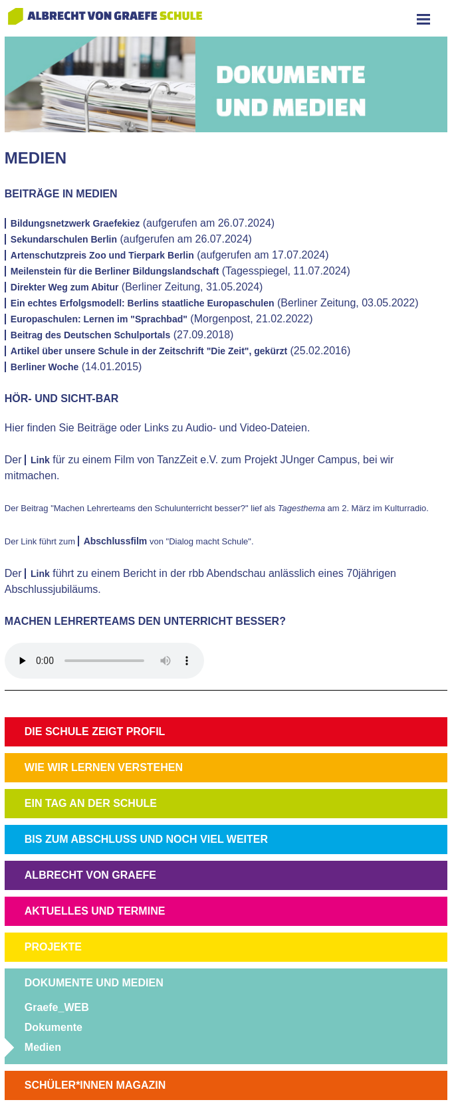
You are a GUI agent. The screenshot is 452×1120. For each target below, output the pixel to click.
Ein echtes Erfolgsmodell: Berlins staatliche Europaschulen (143, 303)
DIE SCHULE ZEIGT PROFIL (95, 731)
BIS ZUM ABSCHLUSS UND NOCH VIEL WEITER (146, 839)
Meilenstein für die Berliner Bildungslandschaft (115, 271)
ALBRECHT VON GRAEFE (90, 875)
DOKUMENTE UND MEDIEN (94, 982)
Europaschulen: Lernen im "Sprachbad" (99, 319)
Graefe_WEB (57, 1007)
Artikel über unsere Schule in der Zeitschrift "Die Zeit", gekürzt (149, 351)
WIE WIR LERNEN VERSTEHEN (104, 767)
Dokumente (53, 1027)
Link (40, 460)
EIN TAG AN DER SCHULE (91, 803)
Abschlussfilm (116, 541)
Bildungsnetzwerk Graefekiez (75, 223)
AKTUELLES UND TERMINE (95, 911)
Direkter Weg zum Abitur (65, 287)
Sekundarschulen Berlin (64, 239)
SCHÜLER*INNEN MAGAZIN (95, 1085)
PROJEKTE (53, 946)
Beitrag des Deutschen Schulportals (90, 335)
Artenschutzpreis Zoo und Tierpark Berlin (102, 255)
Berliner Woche (44, 367)
